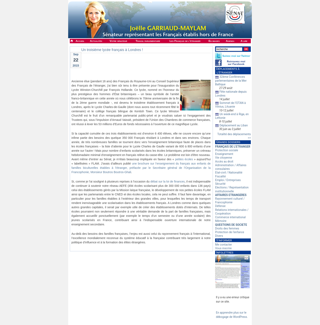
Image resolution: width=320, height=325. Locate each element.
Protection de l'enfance (229, 232)
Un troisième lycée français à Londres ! (112, 50)
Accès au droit (224, 161)
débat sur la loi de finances (167, 181)
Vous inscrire (223, 248)
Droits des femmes (227, 228)
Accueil (80, 40)
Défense (220, 206)
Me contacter (223, 244)
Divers (219, 235)
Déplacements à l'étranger (227, 70)
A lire (244, 40)
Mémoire (220, 221)
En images (214, 40)
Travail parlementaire (148, 40)
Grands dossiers (228, 142)
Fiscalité (220, 176)
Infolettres (224, 252)
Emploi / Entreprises (228, 180)
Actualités (96, 40)
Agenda (230, 40)
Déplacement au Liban (233, 125)
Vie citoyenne (223, 157)
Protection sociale (226, 150)
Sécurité (220, 183)
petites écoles (184, 159)
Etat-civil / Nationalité (228, 172)
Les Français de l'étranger (185, 40)
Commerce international (230, 217)
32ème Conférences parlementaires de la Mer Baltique (231, 80)
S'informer (224, 240)
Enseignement (224, 154)
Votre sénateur (118, 40)
